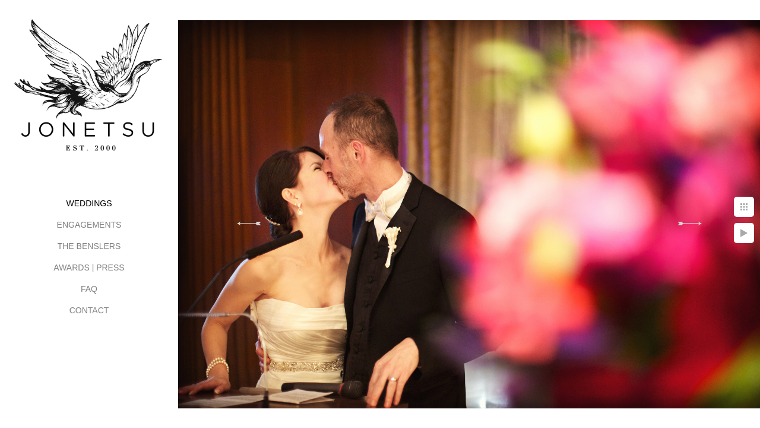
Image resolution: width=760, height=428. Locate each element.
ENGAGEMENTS (89, 224)
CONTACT (89, 310)
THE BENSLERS (89, 246)
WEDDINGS (89, 203)
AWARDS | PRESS (88, 267)
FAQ (89, 289)
